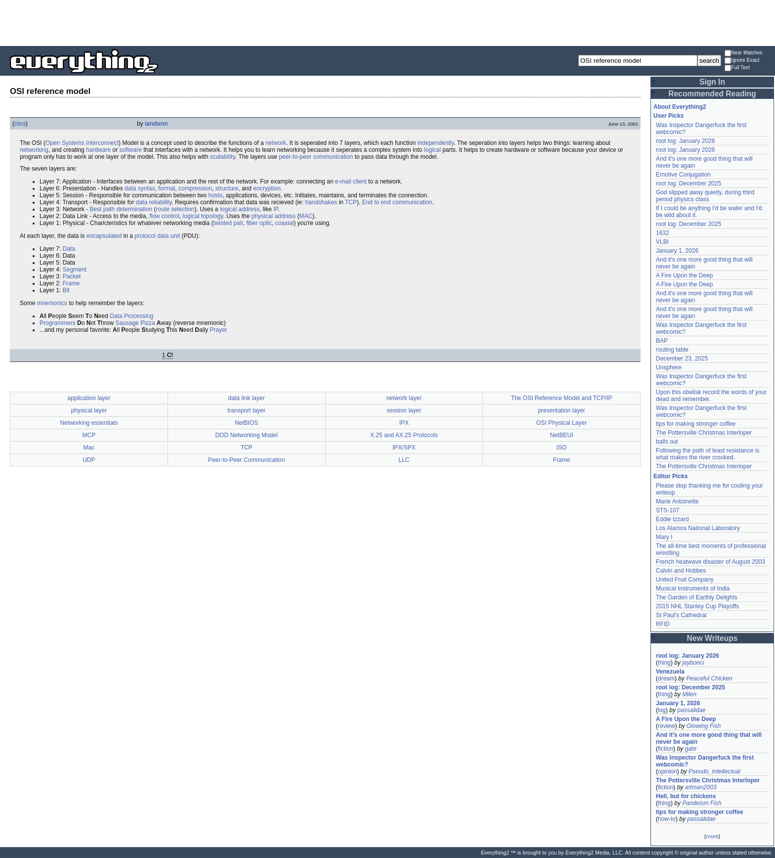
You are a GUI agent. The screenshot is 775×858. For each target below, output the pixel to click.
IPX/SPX (404, 447)
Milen (689, 694)
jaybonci (693, 662)
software (130, 149)
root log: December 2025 (688, 183)
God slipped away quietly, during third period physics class (705, 196)
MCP (89, 435)
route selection (175, 209)
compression (195, 188)
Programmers (58, 322)
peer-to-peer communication (316, 156)
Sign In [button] (712, 82)
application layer (89, 398)
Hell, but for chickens (686, 796)
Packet (72, 276)
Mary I (664, 537)
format (166, 188)
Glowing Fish (704, 726)
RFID (663, 624)
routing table (672, 349)
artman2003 (701, 787)
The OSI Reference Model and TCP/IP (561, 398)
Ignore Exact (742, 60)
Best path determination (120, 209)
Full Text (737, 68)
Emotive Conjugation (683, 174)
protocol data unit (157, 235)
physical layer (89, 410)
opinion (667, 771)
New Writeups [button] (712, 638)
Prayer (218, 329)
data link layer (246, 398)
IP (275, 209)
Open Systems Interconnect (82, 142)
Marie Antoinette (677, 501)
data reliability (154, 202)
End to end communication (397, 202)
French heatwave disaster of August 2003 (710, 561)
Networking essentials (89, 422)
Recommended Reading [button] (712, 94)
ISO (562, 447)
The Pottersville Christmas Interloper (704, 432)
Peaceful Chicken (709, 678)
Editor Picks (670, 476)
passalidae (691, 710)
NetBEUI (561, 435)
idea (20, 123)
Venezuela (670, 671)
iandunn (156, 123)
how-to (667, 818)
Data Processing (131, 316)
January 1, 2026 (677, 250)
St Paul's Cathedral (681, 615)
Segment (74, 269)
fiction (665, 748)
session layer (404, 410)
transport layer (246, 410)
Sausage (126, 322)
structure (227, 188)
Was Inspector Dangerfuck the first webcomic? (705, 761)
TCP (351, 202)
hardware (98, 149)
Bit (66, 290)
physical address (274, 216)
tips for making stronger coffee (695, 423)
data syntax (140, 188)
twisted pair (228, 223)
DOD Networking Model (246, 435)
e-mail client (351, 181)
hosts (216, 195)
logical (432, 149)
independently (435, 142)
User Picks (668, 115)
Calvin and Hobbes (681, 570)
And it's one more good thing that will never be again (709, 738)
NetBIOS (246, 422)
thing (664, 662)
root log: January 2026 (685, 140)
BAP (662, 340)
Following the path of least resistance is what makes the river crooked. (707, 454)
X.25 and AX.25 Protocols (404, 435)
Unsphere (669, 367)
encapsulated (104, 235)
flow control (164, 216)
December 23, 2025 (682, 358)
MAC (305, 216)
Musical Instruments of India (693, 588)
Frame (71, 283)
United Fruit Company (685, 579)
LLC (403, 459)
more (712, 836)
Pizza (147, 322)
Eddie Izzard (672, 519)
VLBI (662, 241)
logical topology (203, 216)
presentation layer (561, 410)
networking (34, 149)
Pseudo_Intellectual (714, 771)
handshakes (321, 202)
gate (690, 748)
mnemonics (52, 303)
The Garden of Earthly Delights (696, 597)
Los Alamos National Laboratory (698, 528)
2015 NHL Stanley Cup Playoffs (697, 606)
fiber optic (259, 223)
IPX (404, 422)
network (275, 142)
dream (666, 678)
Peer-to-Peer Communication (246, 459)
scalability (222, 156)
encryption (266, 188)
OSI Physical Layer (561, 422)
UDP (89, 459)
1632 (662, 232)
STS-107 (667, 510)
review (666, 726)
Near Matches (743, 53)
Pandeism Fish (701, 803)
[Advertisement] (387, 22)
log (662, 710)
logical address (239, 209)
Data (69, 248)
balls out (667, 441)
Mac (89, 447)
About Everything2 (679, 106)
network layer (404, 398)
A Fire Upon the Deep (684, 275)
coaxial (284, 223)
